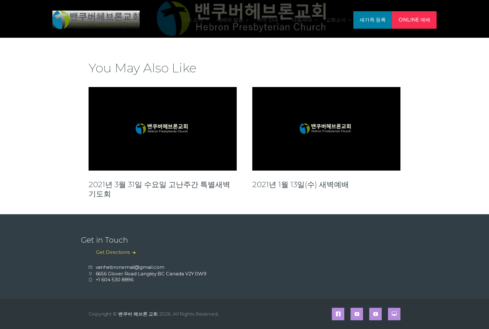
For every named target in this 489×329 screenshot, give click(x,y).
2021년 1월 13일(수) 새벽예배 (300, 184)
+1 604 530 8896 (115, 280)
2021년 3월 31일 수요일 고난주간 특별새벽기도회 (159, 189)
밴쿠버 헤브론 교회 (138, 314)
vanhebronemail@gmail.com (130, 267)
